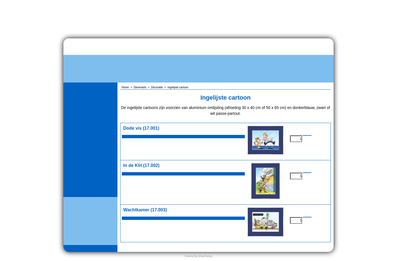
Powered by (191, 256)
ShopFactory (205, 256)
